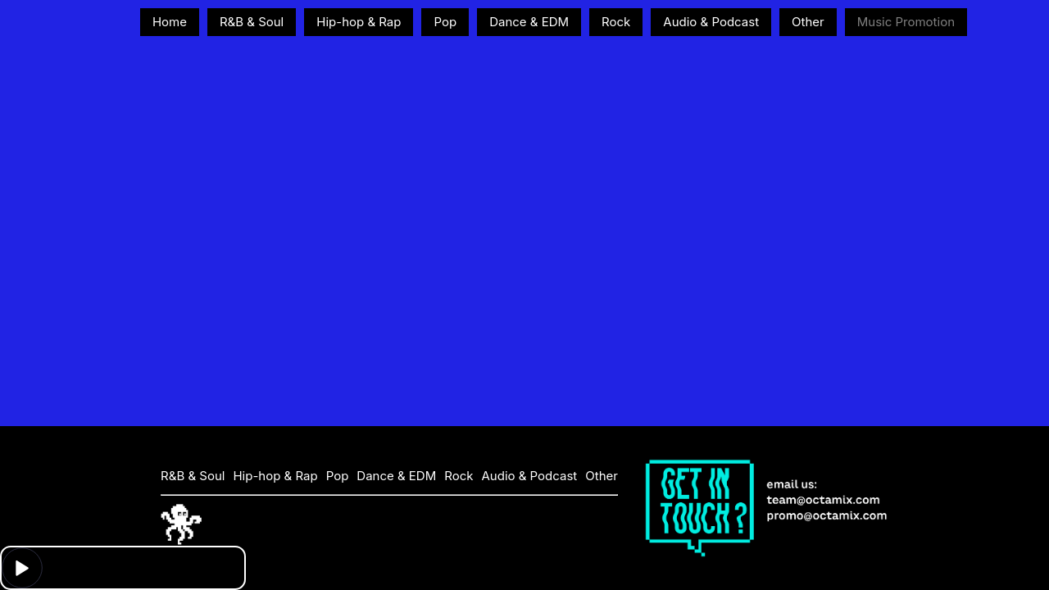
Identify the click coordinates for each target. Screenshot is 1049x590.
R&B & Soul (252, 22)
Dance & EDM (529, 22)
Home (169, 22)
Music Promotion (906, 22)
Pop (445, 22)
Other (808, 22)
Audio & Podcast (711, 22)
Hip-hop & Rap (358, 22)
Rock (616, 22)
